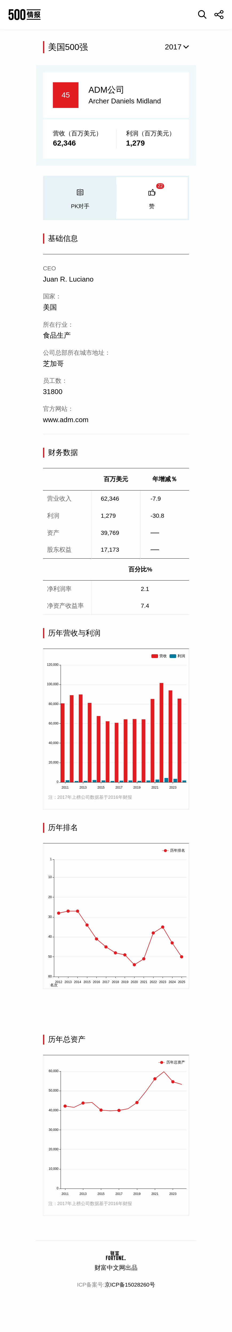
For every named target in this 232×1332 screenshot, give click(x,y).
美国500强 (68, 47)
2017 (173, 47)
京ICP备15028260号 (130, 1285)
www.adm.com (66, 420)
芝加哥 (53, 364)
